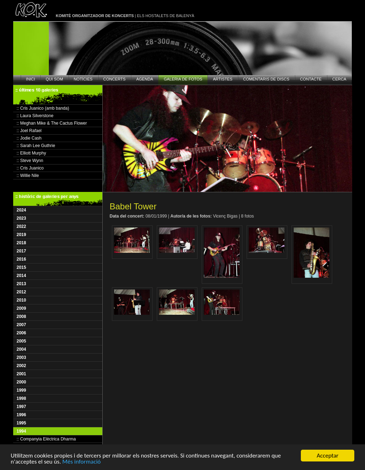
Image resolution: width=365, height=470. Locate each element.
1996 (21, 414)
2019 (21, 234)
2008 (21, 316)
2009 (21, 308)
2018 (21, 242)
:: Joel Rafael (29, 130)
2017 (21, 251)
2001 (21, 373)
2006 (21, 332)
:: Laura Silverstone (35, 115)
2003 (21, 357)
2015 (21, 267)
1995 (21, 423)
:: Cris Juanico (30, 168)
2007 (21, 324)
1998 (21, 398)
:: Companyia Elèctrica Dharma (46, 439)
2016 (21, 259)
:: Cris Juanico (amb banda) (43, 108)
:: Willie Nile (28, 175)
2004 (21, 349)
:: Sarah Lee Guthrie (36, 145)
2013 (21, 283)
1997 (21, 406)
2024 (21, 210)
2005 (21, 341)
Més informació (81, 462)
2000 (21, 382)
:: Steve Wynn (30, 160)
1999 (21, 390)
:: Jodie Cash (29, 138)
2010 (21, 300)
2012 (21, 291)
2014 (21, 275)
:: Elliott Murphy (31, 153)
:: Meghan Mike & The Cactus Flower (52, 123)
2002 (21, 365)
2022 (21, 226)
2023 (21, 218)
